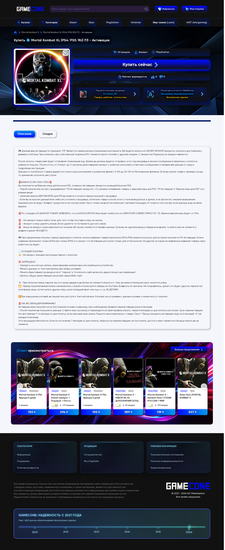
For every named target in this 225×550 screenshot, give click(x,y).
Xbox (91, 22)
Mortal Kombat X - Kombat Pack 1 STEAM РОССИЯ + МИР (159, 398)
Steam (73, 22)
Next (204, 386)
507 (193, 412)
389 (128, 412)
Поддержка (23, 461)
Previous (20, 386)
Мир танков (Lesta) (163, 22)
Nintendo (136, 22)
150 (32, 412)
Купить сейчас (141, 64)
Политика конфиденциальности (167, 461)
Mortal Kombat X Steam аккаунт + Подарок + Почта (61, 398)
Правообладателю (161, 468)
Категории (51, 22)
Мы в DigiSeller (91, 461)
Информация (23, 455)
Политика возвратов (28, 468)
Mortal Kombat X (30, 32)
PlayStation (112, 22)
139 (160, 412)
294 (64, 412)
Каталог (25, 22)
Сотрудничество (93, 455)
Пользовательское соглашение (167, 455)
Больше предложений (189, 350)
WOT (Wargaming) (196, 22)
